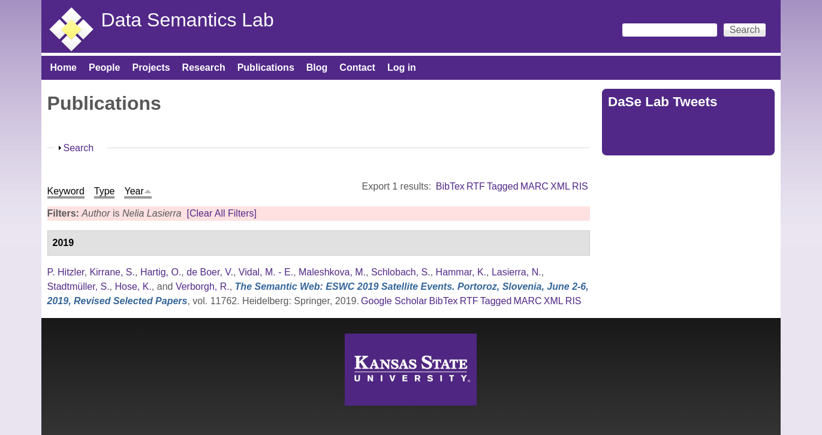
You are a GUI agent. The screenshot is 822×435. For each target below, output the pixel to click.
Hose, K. (133, 286)
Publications (265, 67)
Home (63, 67)
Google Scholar (394, 301)
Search (79, 148)
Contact (357, 67)
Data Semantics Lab (187, 20)
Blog (317, 67)
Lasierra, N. (516, 272)
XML (560, 186)
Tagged (503, 186)
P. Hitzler (66, 272)
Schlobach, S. (400, 272)
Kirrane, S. (112, 272)
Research (203, 67)
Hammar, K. (461, 272)
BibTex (450, 186)
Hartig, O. (160, 272)
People (104, 67)
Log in (401, 67)
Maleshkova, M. (332, 272)
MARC (534, 186)
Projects (151, 67)
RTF (475, 186)
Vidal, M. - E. (266, 272)
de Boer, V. (209, 272)
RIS (580, 186)
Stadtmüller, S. (78, 286)
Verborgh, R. (203, 286)
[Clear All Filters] (222, 213)
